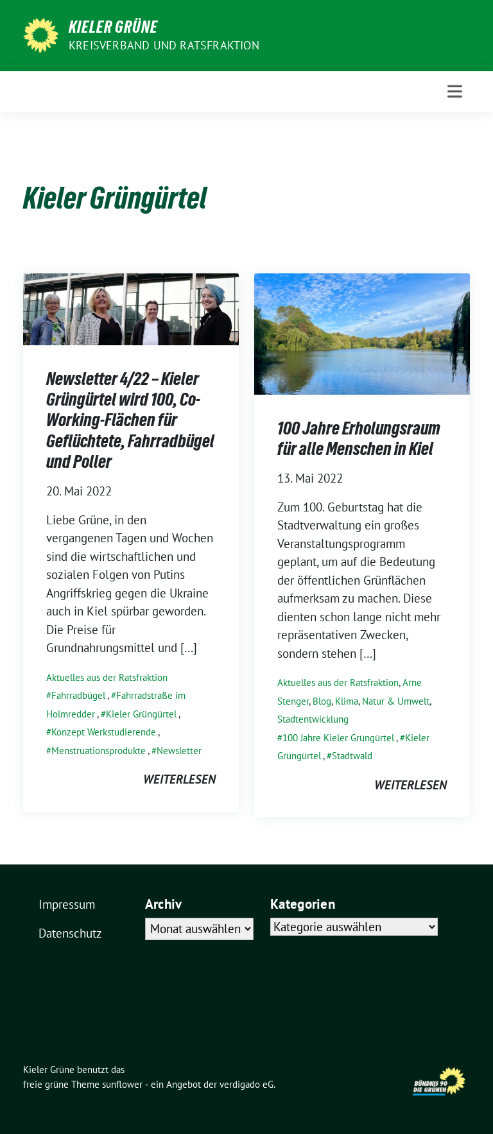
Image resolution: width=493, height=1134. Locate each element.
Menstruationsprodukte (98, 750)
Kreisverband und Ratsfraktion (164, 45)
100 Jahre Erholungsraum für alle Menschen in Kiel (358, 438)
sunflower (122, 1084)
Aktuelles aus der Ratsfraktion (107, 677)
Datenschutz (70, 933)
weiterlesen (179, 779)
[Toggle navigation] (455, 91)
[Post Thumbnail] (131, 307)
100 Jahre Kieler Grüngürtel (338, 738)
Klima (346, 701)
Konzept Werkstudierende (103, 732)
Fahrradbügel (78, 695)
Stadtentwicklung (313, 719)
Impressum (67, 904)
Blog (322, 701)
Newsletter (179, 750)
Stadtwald (352, 756)
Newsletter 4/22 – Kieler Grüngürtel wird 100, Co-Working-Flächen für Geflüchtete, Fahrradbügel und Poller (130, 420)
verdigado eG (246, 1084)
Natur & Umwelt (395, 701)
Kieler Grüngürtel (141, 714)
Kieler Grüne (113, 27)
